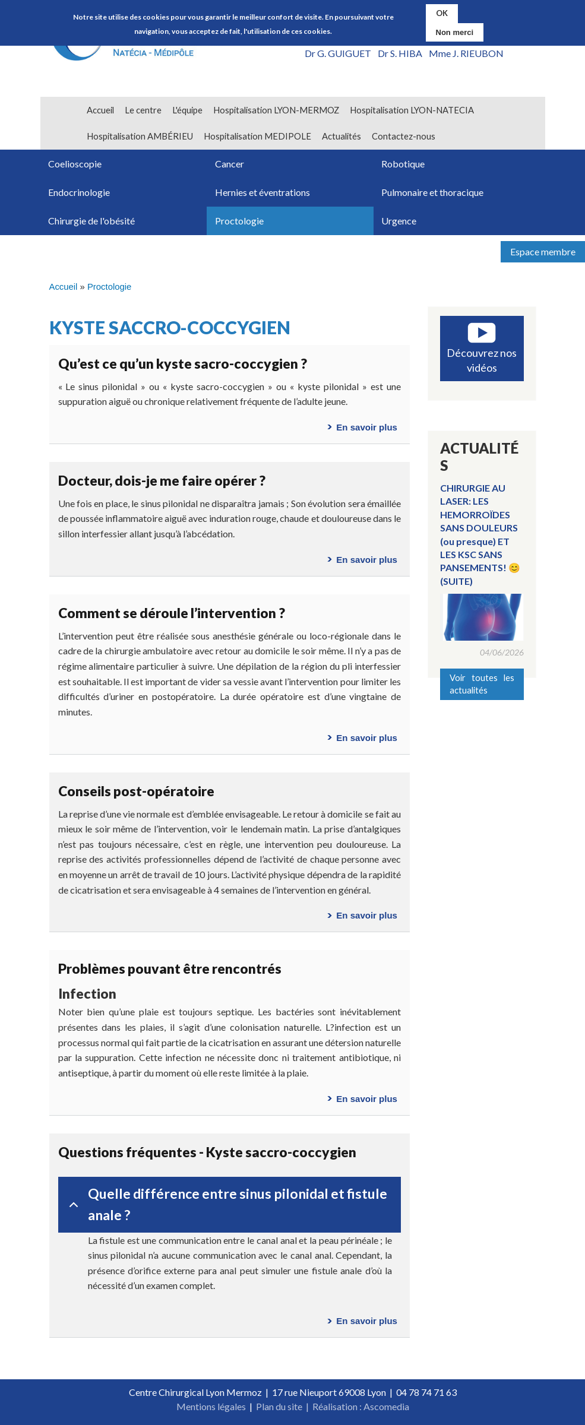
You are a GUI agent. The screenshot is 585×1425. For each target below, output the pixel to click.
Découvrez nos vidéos (482, 360)
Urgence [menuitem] (398, 220)
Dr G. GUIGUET (338, 53)
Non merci (455, 31)
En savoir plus (366, 427)
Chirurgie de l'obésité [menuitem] (91, 220)
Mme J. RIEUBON (466, 53)
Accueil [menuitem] (100, 109)
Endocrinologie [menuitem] (79, 192)
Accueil (63, 287)
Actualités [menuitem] (341, 136)
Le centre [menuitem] (143, 109)
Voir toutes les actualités (482, 684)
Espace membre (542, 251)
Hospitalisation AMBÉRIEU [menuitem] (140, 136)
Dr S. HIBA (400, 53)
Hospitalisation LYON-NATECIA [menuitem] (412, 109)
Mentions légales (211, 1406)
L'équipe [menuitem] (187, 109)
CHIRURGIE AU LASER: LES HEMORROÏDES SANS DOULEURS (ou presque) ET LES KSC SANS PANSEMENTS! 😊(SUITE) (480, 534)
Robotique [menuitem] (403, 163)
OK (442, 12)
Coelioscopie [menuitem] (75, 163)
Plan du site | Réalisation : (309, 1406)
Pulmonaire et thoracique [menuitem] (432, 192)
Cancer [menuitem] (229, 163)
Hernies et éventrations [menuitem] (262, 192)
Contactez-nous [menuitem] (403, 136)
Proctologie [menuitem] (239, 220)
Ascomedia (386, 1406)
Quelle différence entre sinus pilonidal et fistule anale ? (226, 1204)
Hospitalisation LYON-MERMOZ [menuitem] (276, 109)
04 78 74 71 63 (426, 1392)
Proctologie (109, 287)
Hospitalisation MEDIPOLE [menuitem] (257, 136)
